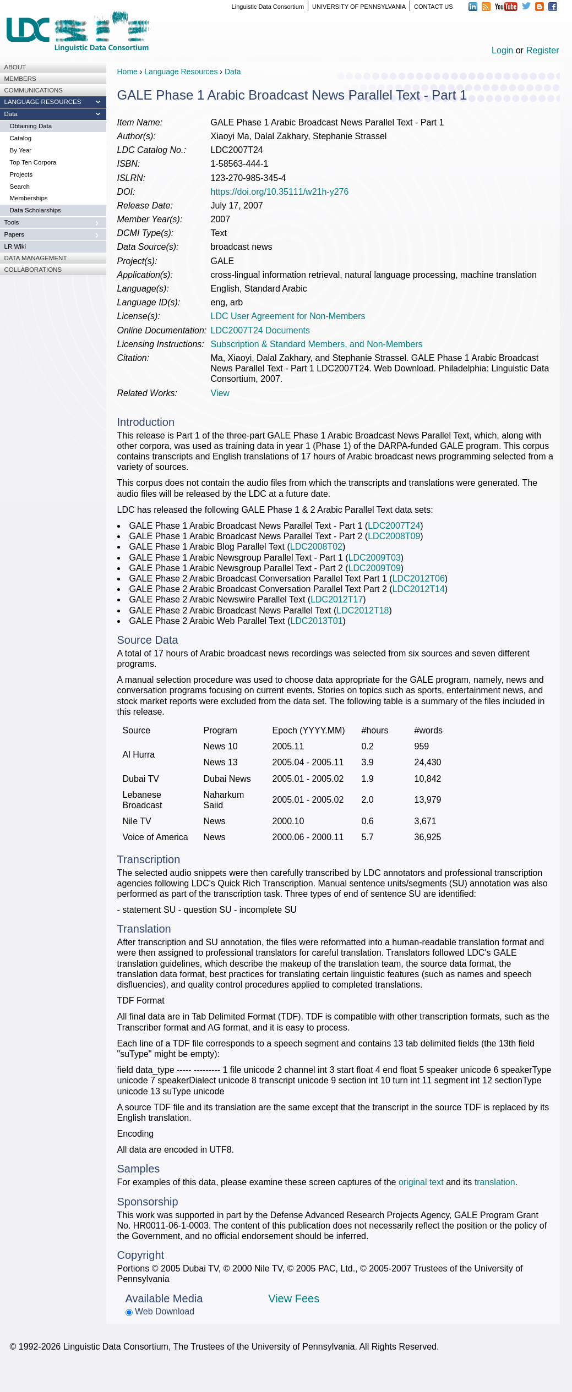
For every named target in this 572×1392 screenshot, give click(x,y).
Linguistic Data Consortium (268, 6)
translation (495, 1182)
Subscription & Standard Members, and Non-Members (317, 344)
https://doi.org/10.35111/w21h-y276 (280, 191)
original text (421, 1182)
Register (542, 50)
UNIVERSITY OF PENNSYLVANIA (359, 6)
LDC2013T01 (316, 621)
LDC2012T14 (419, 589)
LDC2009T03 (374, 557)
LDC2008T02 (316, 546)
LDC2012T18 (362, 610)
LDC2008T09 (394, 536)
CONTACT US (433, 6)
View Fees (293, 1298)
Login (502, 50)
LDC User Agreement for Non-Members (288, 316)
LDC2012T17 (336, 599)
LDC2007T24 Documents (260, 330)
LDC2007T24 (394, 525)
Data (233, 71)
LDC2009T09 (374, 568)
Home (127, 71)
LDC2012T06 (419, 578)
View (220, 393)
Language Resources (180, 71)
